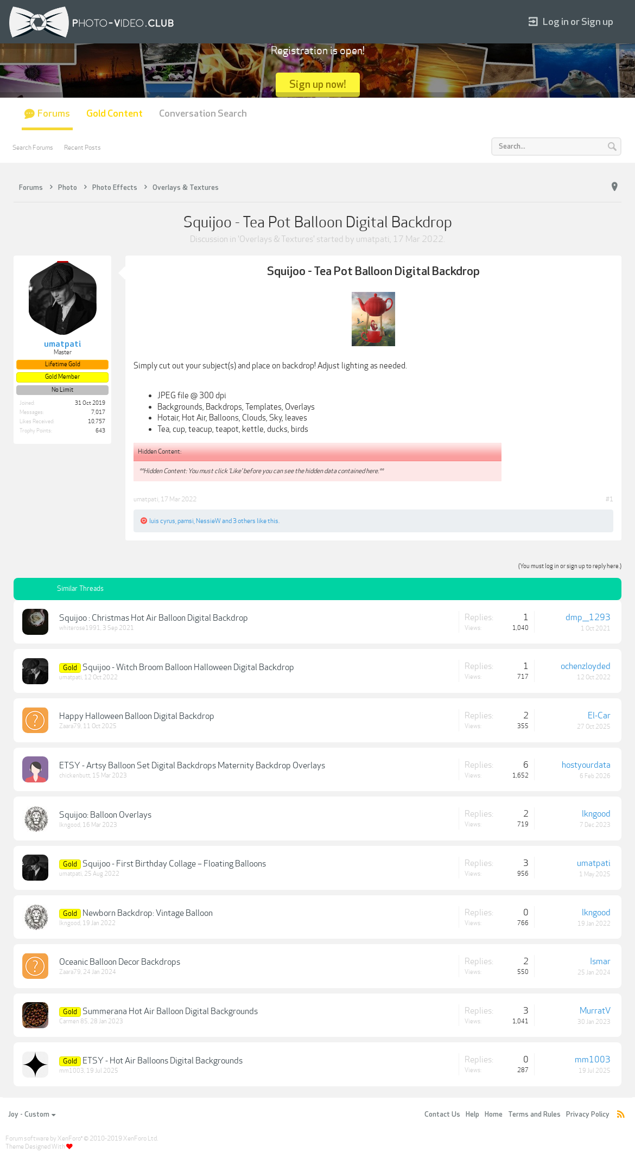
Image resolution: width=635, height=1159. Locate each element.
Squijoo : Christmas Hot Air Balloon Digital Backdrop (153, 618)
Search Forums (32, 147)
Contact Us (442, 1114)
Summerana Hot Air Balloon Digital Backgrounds (170, 1011)
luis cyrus (162, 521)
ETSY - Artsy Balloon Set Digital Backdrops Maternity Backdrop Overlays (192, 765)
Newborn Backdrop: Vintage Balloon (147, 913)
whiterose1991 (79, 628)
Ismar (600, 961)
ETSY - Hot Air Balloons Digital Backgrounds (162, 1060)
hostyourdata (586, 765)
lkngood (69, 825)
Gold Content (114, 113)
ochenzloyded (586, 666)
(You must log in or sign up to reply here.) (569, 566)
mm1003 (71, 1070)
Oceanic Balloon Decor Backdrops (119, 962)
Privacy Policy (587, 1114)
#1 (609, 499)
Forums (53, 113)
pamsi (185, 521)
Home (494, 1114)
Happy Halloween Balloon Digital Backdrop (136, 716)
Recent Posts (82, 147)
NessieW (208, 521)
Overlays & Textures (276, 239)
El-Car (599, 715)
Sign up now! (317, 84)
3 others (244, 521)
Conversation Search (203, 113)
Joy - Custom (31, 1114)
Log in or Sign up (571, 22)
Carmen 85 (73, 1021)
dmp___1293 (588, 617)
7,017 (98, 412)
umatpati (373, 239)
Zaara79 (70, 726)
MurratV (595, 1010)
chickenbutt (74, 775)
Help (472, 1114)
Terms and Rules (534, 1114)
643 (100, 431)
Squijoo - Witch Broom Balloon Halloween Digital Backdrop (188, 667)
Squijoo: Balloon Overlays (105, 815)
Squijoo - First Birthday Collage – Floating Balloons (174, 863)
